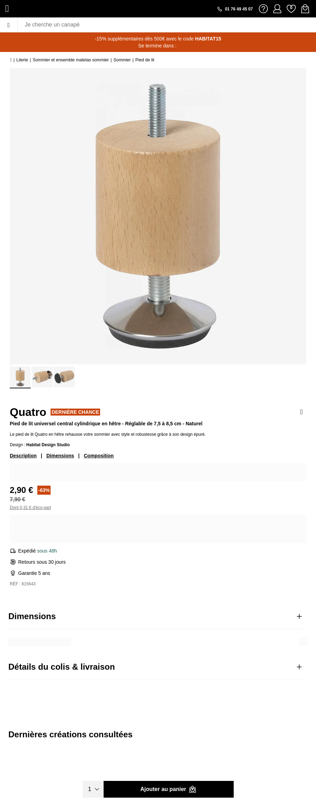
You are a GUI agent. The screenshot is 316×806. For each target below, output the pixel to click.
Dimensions (60, 455)
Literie (22, 60)
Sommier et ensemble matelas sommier (71, 60)
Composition (99, 455)
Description (23, 455)
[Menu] (8, 25)
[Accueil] (11, 59)
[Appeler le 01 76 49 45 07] (235, 9)
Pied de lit (144, 60)
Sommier (122, 60)
